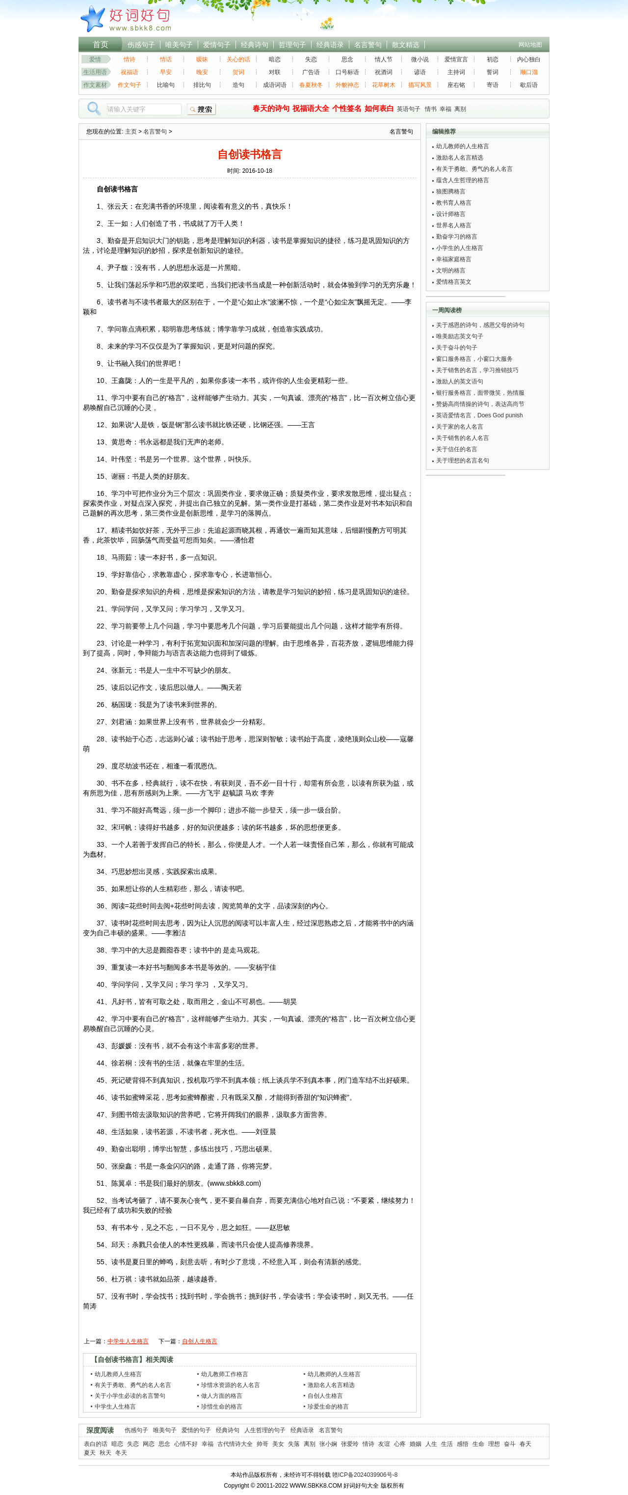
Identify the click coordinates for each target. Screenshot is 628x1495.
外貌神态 (347, 85)
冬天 (121, 1452)
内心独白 (529, 59)
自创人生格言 (199, 1341)
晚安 (202, 72)
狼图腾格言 (451, 191)
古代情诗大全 (235, 1444)
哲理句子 (292, 45)
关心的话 (238, 59)
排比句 (202, 85)
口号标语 (347, 72)
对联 (275, 72)
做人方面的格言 (221, 1395)
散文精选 (405, 45)
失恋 (311, 59)
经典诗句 (254, 45)
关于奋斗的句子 (456, 347)
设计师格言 (451, 214)
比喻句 (166, 85)
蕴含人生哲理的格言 (462, 180)
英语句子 (408, 109)
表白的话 (95, 1444)
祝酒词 (383, 72)
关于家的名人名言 (459, 426)
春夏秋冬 (311, 85)
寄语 (492, 85)
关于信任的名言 (456, 449)
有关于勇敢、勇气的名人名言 (133, 1385)
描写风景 (420, 85)
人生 (431, 1444)
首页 (100, 44)
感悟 (463, 1444)
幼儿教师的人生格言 (334, 1374)
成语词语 (275, 85)
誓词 (492, 72)
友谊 (384, 1444)
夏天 (90, 1452)
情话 (166, 59)
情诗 (129, 59)
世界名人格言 (453, 225)
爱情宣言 (456, 59)
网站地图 (530, 44)
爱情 (95, 59)
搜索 (201, 109)
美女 (278, 1444)
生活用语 (95, 72)
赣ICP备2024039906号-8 (364, 1474)
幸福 (445, 109)
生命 (478, 1444)
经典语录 (330, 45)
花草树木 (383, 85)
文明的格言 (451, 270)
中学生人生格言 (128, 1341)
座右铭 (456, 85)
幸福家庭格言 (453, 259)
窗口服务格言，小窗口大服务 (474, 358)
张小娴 (328, 1444)
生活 (447, 1444)
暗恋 (275, 59)
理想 (494, 1444)
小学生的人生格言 (459, 248)
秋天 (105, 1452)
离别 (460, 109)
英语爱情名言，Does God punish (479, 415)
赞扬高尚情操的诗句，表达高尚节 (480, 404)
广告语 (311, 72)
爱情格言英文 (453, 281)
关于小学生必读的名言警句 (130, 1395)
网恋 (149, 1444)
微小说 (420, 59)
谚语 (420, 72)
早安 (166, 72)
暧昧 (202, 59)
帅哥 (262, 1444)
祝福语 (129, 72)
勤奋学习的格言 (456, 236)
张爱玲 (350, 1444)
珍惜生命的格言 (221, 1406)
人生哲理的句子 (265, 1430)
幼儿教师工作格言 (224, 1374)
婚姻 (415, 1444)
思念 (347, 59)
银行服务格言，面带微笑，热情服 (480, 392)
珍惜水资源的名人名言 (230, 1385)
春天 (525, 1444)
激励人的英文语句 (459, 381)
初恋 (492, 59)
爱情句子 (217, 45)
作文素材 (95, 85)
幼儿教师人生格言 (118, 1374)
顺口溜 (529, 72)
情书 (431, 109)
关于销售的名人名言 (462, 438)
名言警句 (368, 45)
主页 (131, 131)
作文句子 (129, 85)
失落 (294, 1444)
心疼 (400, 1444)
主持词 (456, 72)
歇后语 (529, 85)
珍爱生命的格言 (328, 1406)
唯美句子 (179, 45)
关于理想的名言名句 (462, 460)
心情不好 (186, 1444)
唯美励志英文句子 (459, 336)
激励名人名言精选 (331, 1385)
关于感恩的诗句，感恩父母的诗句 (480, 325)
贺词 (238, 72)
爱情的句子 (196, 1430)
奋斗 (510, 1444)
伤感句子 (141, 45)
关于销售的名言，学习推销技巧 (477, 370)
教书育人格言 (453, 202)
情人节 (383, 59)
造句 (238, 85)
